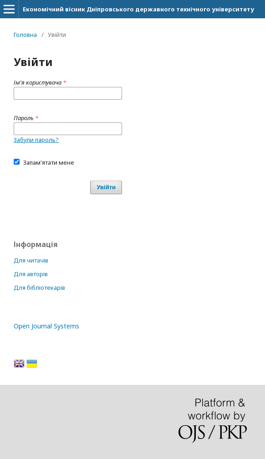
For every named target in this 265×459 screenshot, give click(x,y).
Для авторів (31, 274)
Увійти (106, 187)
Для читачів (31, 260)
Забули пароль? (36, 140)
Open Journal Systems (46, 326)
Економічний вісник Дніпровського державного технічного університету (138, 9)
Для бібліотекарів (39, 287)
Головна (25, 34)
